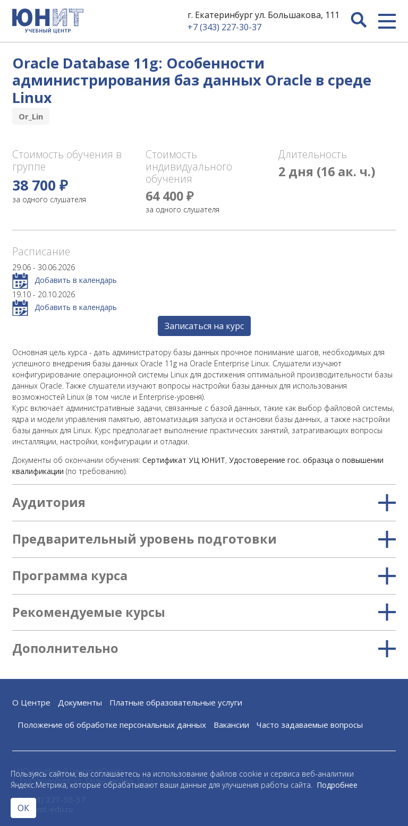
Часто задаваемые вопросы (310, 724)
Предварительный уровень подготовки (204, 539)
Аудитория (204, 502)
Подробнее (337, 785)
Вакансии (231, 724)
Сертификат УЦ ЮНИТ (183, 460)
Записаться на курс (204, 326)
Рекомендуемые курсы (204, 612)
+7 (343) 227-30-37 (224, 27)
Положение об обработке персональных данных (112, 724)
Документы (80, 702)
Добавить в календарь (64, 281)
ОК (23, 808)
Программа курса (204, 576)
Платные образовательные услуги (175, 702)
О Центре (31, 702)
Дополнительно (204, 648)
